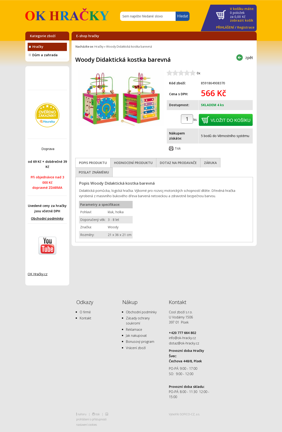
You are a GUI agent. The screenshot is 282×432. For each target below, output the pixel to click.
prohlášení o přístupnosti (91, 419)
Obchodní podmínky (47, 218)
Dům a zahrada (45, 55)
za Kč (242, 15)
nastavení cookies (86, 424)
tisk (97, 414)
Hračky (37, 46)
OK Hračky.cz (37, 274)
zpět (249, 57)
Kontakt (85, 318)
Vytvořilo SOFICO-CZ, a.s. (184, 414)
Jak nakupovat (136, 335)
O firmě (85, 312)
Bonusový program (140, 341)
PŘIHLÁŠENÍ (225, 27)
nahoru (82, 414)
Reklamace (134, 329)
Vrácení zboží (136, 348)
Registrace (245, 27)
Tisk (178, 148)
